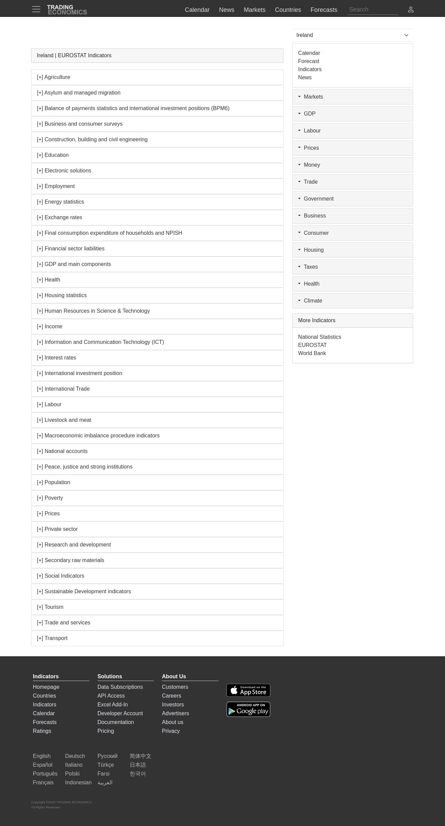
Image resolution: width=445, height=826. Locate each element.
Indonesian (78, 782)
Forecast (308, 61)
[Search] (372, 10)
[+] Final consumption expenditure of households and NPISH (109, 233)
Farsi (104, 774)
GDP (307, 114)
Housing (311, 250)
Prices (308, 148)
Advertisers (175, 713)
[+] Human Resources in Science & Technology (93, 311)
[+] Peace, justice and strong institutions (84, 467)
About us (172, 722)
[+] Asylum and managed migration (79, 93)
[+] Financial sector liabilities (71, 248)
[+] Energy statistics (60, 202)
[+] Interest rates (56, 357)
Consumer (313, 233)
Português (45, 774)
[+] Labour (49, 404)
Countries (44, 696)
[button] (411, 10)
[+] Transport (52, 638)
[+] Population (53, 482)
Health (308, 284)
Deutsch (75, 756)
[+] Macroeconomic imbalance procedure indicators (98, 435)
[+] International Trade (63, 389)
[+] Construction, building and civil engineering (92, 139)
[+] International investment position (79, 373)
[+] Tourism (50, 607)
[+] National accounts (62, 451)
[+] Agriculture (53, 77)
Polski (72, 774)
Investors (173, 704)
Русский (108, 756)
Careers (171, 696)
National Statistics (319, 337)
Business (312, 216)
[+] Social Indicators (60, 576)
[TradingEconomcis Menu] (38, 9)
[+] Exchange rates (59, 217)
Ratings (42, 731)
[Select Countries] (352, 35)
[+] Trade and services (63, 622)
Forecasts (45, 722)
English (41, 756)
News (305, 77)
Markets (310, 97)
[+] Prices (48, 513)
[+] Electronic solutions (64, 170)
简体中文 (140, 756)
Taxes (308, 267)
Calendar (309, 53)
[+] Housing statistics (62, 295)
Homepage (46, 687)
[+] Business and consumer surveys (80, 124)
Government (316, 199)
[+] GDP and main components (74, 264)
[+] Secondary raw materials (70, 560)
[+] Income (49, 326)
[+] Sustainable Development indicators (84, 591)
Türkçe (106, 765)
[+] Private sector (57, 529)
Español (42, 765)
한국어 (138, 774)
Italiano (74, 765)
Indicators (309, 69)
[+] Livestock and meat (64, 420)
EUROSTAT (312, 345)
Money (309, 165)
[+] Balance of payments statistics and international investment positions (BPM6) (133, 108)
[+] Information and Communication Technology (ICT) (100, 342)
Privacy (170, 731)
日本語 (138, 765)
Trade (308, 182)
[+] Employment (56, 186)
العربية (105, 782)
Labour (309, 131)
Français (43, 782)
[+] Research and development (74, 545)
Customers (175, 687)
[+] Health (48, 280)
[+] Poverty (50, 498)
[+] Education (53, 155)
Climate (310, 301)
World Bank (312, 353)
